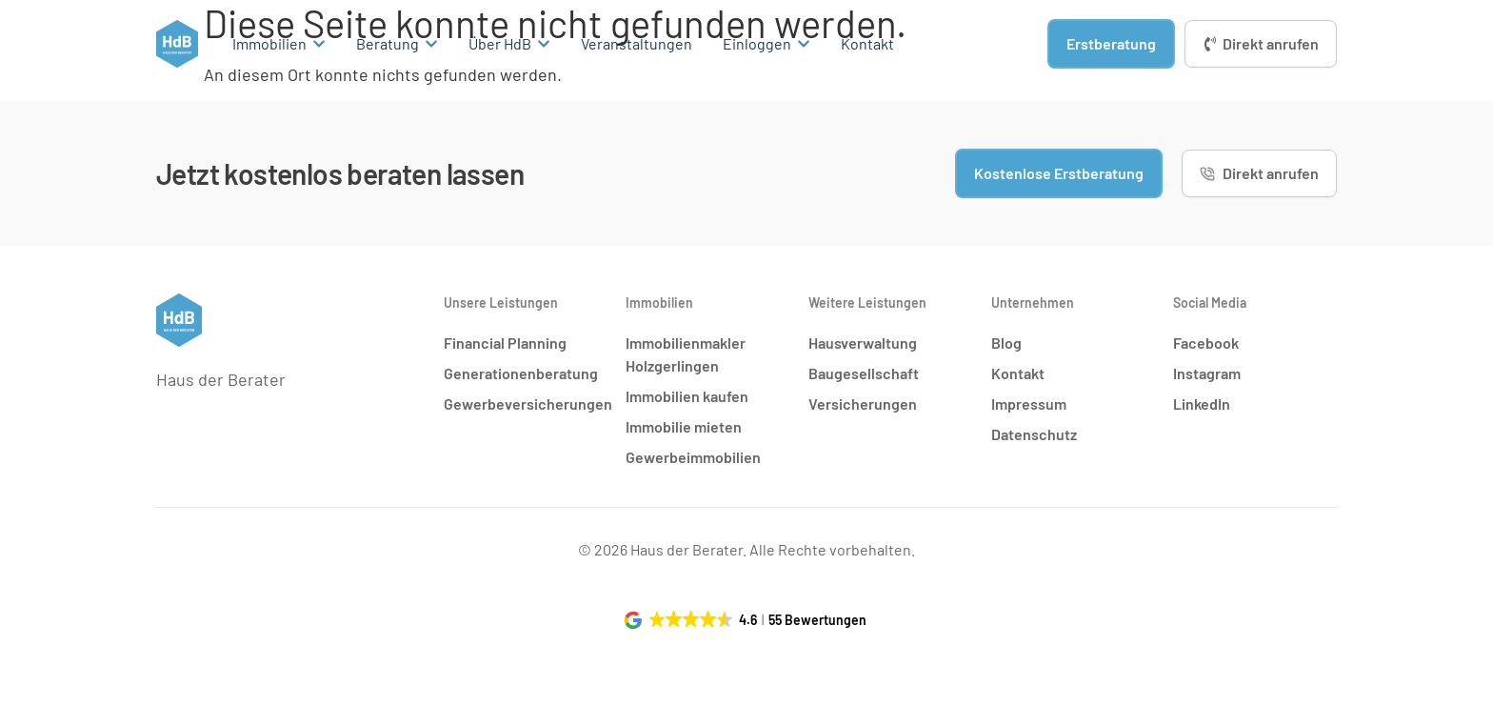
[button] (747, 620)
